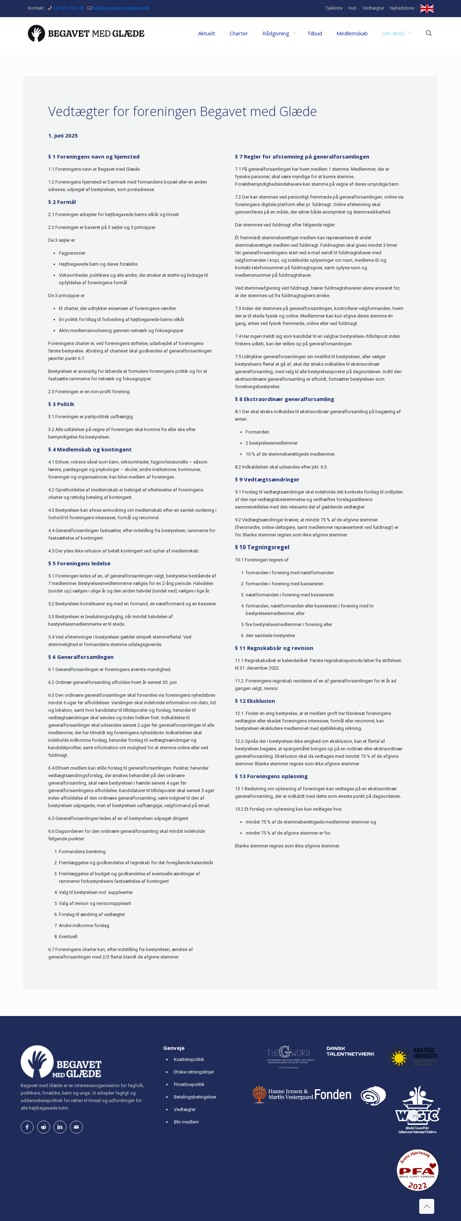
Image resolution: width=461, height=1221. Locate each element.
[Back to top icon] (426, 1206)
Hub (352, 8)
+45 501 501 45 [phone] (68, 8)
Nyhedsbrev (402, 8)
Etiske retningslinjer (194, 1072)
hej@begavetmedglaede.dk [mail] (121, 8)
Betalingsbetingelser (195, 1097)
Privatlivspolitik (189, 1084)
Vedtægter (373, 8)
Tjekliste (333, 8)
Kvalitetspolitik (189, 1059)
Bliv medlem (186, 1122)
